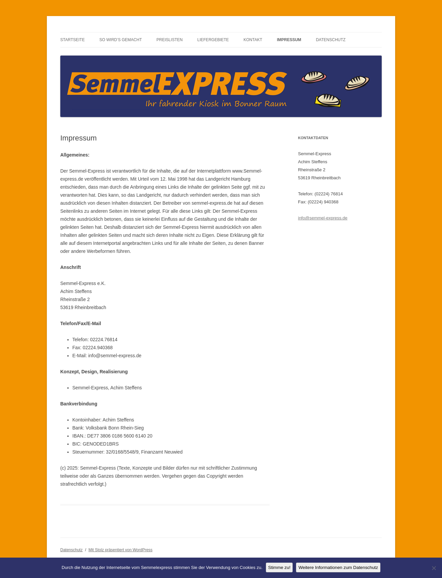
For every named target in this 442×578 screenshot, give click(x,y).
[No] (433, 568)
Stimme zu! (279, 567)
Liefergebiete (213, 39)
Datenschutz (330, 39)
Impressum (289, 39)
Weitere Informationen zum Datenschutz (338, 567)
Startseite (72, 39)
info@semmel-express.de (323, 217)
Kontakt (252, 39)
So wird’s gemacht (120, 39)
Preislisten (169, 39)
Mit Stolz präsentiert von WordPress (120, 550)
